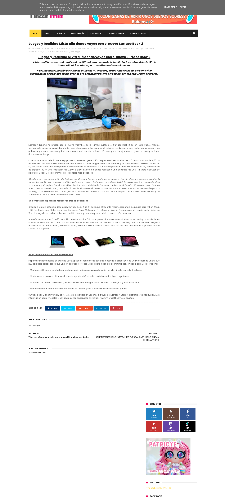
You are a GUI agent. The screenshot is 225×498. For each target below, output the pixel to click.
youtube (189, 305)
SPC (149, 244)
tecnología (89, 57)
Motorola (184, 234)
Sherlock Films (161, 244)
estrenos (169, 294)
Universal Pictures (156, 272)
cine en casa (153, 283)
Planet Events (186, 239)
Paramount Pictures (167, 239)
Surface (65, 57)
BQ (160, 212)
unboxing (161, 305)
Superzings (189, 250)
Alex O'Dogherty (180, 206)
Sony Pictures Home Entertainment (164, 250)
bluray (171, 277)
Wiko (186, 272)
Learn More (170, 7)
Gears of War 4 (85, 54)
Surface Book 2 (76, 57)
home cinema (154, 299)
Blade (180, 212)
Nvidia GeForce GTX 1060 (129, 54)
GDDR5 (74, 54)
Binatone (169, 212)
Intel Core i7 (102, 54)
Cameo (190, 212)
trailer (150, 305)
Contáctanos (137, 33)
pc (30, 57)
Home (34, 33)
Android (151, 212)
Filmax (176, 217)
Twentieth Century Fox (158, 261)
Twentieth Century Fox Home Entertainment (168, 266)
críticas (151, 288)
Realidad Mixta (49, 57)
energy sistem (154, 294)
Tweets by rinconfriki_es (158, 127)
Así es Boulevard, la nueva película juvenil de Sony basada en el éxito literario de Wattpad (177, 467)
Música (60, 33)
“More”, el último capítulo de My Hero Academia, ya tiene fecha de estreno (176, 453)
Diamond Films (163, 217)
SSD (58, 57)
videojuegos (175, 305)
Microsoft (113, 54)
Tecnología (76, 33)
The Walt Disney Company (160, 255)
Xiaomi (151, 277)
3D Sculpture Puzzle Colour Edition (163, 201)
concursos (181, 283)
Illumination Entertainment (160, 228)
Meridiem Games (155, 234)
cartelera (182, 277)
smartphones (171, 299)
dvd (185, 288)
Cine (46, 33)
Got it (183, 7)
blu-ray (161, 277)
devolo (176, 288)
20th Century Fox (155, 195)
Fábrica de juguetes (157, 223)
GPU (94, 54)
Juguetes (94, 33)
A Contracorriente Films (158, 206)
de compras (163, 288)
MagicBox (181, 228)
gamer (180, 294)
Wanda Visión (174, 272)
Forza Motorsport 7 (62, 54)
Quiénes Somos (114, 33)
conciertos (168, 283)
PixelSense (36, 57)
